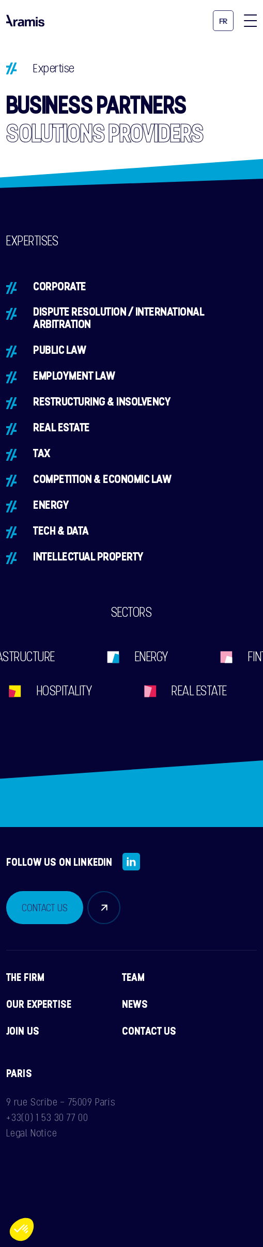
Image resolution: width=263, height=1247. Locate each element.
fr (223, 21)
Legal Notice (31, 1133)
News (135, 1003)
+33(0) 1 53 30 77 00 (47, 1117)
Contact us (149, 1030)
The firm (25, 977)
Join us (22, 1030)
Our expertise (38, 1003)
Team (133, 977)
